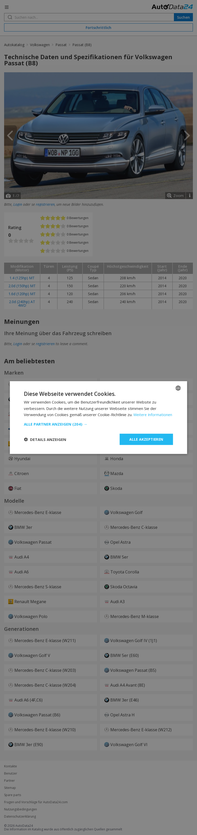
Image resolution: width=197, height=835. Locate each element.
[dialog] (98, 417)
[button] (98, 427)
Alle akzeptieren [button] (145, 442)
